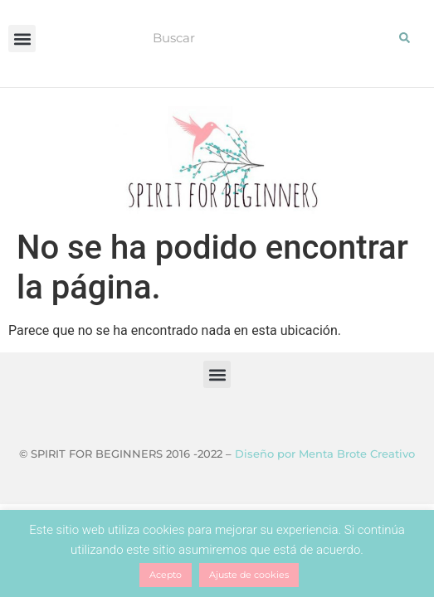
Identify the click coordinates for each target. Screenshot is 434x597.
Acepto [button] (165, 574)
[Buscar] (405, 37)
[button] (22, 38)
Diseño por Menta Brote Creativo (325, 453)
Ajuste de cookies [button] (249, 574)
